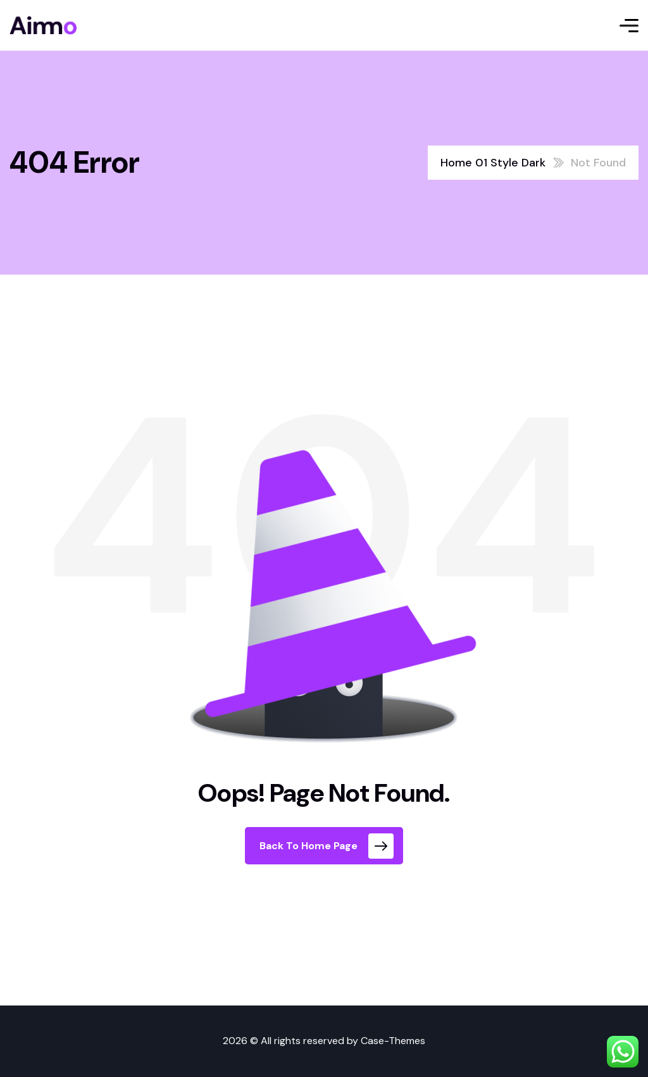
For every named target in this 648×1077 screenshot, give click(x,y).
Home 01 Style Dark (492, 162)
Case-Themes (393, 1040)
